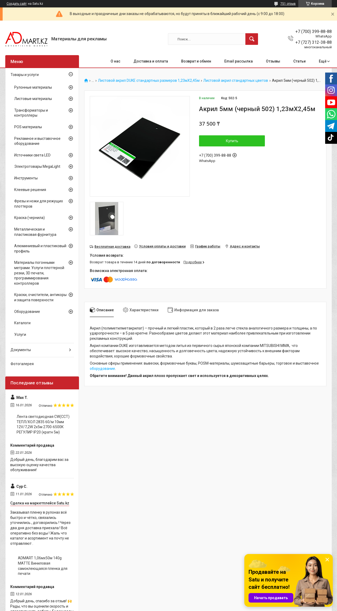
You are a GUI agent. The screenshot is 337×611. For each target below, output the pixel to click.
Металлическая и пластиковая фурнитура (35, 232)
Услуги (20, 334)
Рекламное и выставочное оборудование (37, 141)
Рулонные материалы (33, 87)
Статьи (299, 61)
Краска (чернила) (29, 218)
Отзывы (273, 61)
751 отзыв (288, 4)
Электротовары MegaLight (37, 166)
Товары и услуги (25, 75)
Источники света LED (32, 155)
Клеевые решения (30, 190)
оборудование (102, 368)
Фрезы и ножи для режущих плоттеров (38, 203)
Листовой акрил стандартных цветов (235, 81)
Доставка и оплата (150, 61)
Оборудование (27, 311)
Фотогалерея (22, 364)
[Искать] (251, 39)
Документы (21, 350)
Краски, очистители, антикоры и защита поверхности (40, 297)
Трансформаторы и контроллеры (31, 113)
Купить (232, 141)
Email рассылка (238, 61)
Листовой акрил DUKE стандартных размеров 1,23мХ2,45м (149, 81)
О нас (115, 61)
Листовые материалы (33, 99)
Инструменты (26, 178)
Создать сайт (17, 4)
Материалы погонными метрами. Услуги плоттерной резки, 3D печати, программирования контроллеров (39, 272)
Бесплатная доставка (112, 247)
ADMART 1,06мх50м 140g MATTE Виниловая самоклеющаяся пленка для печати (42, 566)
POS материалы (28, 127)
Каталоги (22, 323)
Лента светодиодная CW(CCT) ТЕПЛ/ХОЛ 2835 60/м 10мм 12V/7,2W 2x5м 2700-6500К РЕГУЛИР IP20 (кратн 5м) (43, 424)
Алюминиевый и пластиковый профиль (40, 248)
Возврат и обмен (196, 61)
